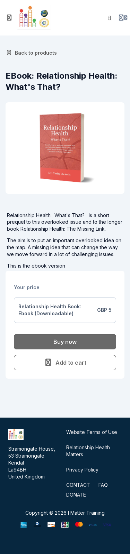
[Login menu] (123, 17)
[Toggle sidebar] (9, 17)
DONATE (76, 495)
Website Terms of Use (91, 432)
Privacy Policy (82, 470)
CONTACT (78, 485)
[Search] (109, 17)
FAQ (103, 485)
